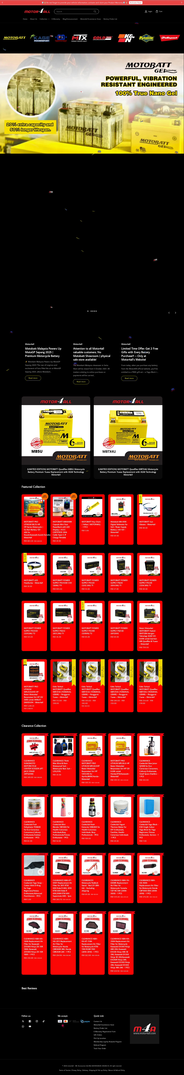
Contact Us (98, 1021)
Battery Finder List (110, 19)
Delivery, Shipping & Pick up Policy (94, 1070)
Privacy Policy (76, 1070)
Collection (43, 19)
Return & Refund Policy (117, 1070)
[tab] (89, 311)
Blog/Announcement (70, 19)
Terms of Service (65, 1070)
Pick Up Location (100, 1038)
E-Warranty (56, 19)
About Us (33, 19)
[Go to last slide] (169, 312)
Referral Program (100, 1045)
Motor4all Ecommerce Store (90, 19)
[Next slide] (175, 312)
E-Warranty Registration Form (105, 1032)
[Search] (95, 11)
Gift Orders (98, 1035)
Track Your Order (100, 1048)
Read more (33, 378)
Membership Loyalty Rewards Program (107, 1042)
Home (25, 19)
